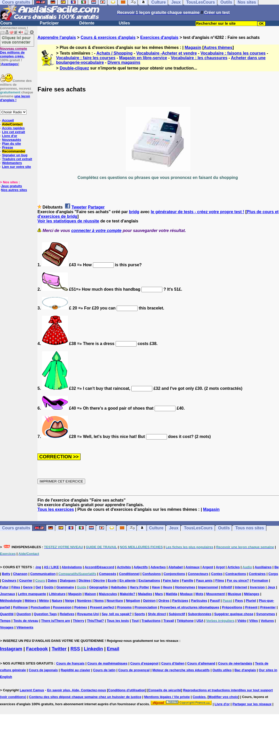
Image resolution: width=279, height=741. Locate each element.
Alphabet (176, 567)
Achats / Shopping (114, 53)
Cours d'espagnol (144, 663)
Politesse (20, 607)
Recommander (13, 151)
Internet (241, 587)
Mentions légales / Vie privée (167, 697)
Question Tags (45, 614)
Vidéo (241, 621)
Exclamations (149, 580)
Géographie (98, 587)
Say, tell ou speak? (117, 614)
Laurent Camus (32, 690)
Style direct (157, 614)
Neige (69, 600)
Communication (42, 574)
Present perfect (102, 607)
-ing (38, 567)
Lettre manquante (32, 594)
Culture (156, 528)
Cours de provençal (133, 670)
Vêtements (24, 627)
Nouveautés (11, 140)
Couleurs (9, 580)
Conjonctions (174, 574)
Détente (86, 23)
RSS (75, 648)
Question (24, 614)
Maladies (145, 594)
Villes (253, 621)
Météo (44, 600)
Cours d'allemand (201, 663)
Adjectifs (141, 567)
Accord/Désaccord (99, 567)
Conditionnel (129, 574)
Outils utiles (222, 670)
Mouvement (215, 594)
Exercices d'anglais (159, 37)
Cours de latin (104, 670)
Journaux (7, 594)
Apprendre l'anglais (56, 37)
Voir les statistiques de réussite (68, 221)
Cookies (199, 697)
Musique (234, 594)
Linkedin (93, 648)
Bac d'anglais (245, 670)
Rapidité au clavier (75, 670)
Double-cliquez (74, 68)
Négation (133, 600)
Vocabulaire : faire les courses (85, 58)
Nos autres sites (14, 190)
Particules (199, 600)
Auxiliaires (263, 567)
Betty (6, 574)
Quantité (7, 614)
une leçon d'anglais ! (15, 98)
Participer (49, 23)
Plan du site (11, 143)
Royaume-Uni (88, 614)
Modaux (186, 594)
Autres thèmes (218, 47)
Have (156, 587)
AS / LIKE (51, 567)
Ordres (164, 600)
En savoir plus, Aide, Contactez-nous (76, 690)
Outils (224, 528)
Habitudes (119, 587)
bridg (134, 212)
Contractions (235, 574)
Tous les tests (118, 621)
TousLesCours (198, 528)
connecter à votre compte (96, 230)
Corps (273, 574)
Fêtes (15, 587)
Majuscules (108, 594)
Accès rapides (13, 128)
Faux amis (204, 580)
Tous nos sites (249, 528)
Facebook (37, 648)
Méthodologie (11, 600)
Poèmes (80, 607)
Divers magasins (124, 62)
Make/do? (127, 594)
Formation (260, 580)
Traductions (151, 621)
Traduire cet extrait (17, 159)
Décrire (99, 580)
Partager (96, 207)
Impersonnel (208, 587)
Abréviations (72, 567)
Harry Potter (139, 587)
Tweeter (79, 207)
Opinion (149, 600)
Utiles (124, 23)
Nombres (84, 600)
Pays (239, 600)
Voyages (7, 627)
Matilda (171, 594)
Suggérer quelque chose (233, 614)
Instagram (11, 648)
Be (276, 567)
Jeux (173, 528)
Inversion (257, 587)
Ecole (112, 580)
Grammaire (65, 587)
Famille (187, 580)
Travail (168, 621)
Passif (215, 600)
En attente (127, 580)
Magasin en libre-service (143, 58)
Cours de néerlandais (235, 663)
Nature (57, 600)
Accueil (8, 120)
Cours (6, 23)
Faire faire (171, 580)
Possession (62, 607)
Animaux (193, 567)
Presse (7, 147)
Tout (135, 621)
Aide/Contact (12, 124)
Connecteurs (198, 574)
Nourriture (115, 600)
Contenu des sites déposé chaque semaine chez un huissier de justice (85, 697)
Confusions (151, 574)
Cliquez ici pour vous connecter (16, 39)
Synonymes (265, 614)
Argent (207, 567)
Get (38, 587)
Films (219, 580)
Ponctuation (40, 607)
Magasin (193, 47)
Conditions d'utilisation (126, 690)
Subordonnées (199, 614)
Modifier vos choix (223, 697)
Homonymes (185, 587)
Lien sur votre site (16, 167)
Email (113, 648)
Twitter (59, 648)
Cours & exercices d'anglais (108, 37)
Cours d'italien (173, 663)
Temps (5, 621)
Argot (220, 567)
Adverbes (158, 567)
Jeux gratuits (11, 186)
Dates (52, 580)
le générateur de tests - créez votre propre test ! (197, 212)
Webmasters (12, 163)
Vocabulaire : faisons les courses (233, 53)
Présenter (268, 607)
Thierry (78, 621)
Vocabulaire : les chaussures (199, 58)
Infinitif (226, 587)
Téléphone (185, 621)
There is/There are (55, 621)
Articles (233, 567)
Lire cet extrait (13, 132)
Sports (139, 614)
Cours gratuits (16, 528)
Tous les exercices (55, 509)
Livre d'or (9, 136)
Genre (28, 587)
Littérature (57, 594)
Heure (167, 587)
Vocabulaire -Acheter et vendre (166, 53)
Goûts (49, 587)
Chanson (20, 574)
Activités (124, 567)
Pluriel (251, 600)
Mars (159, 594)
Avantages (9, 64)
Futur (4, 587)
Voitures (267, 621)
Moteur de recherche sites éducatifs (181, 670)
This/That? (95, 621)
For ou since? (238, 580)
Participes (180, 600)
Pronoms (124, 607)
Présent (251, 607)
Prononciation (145, 607)
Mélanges (251, 594)
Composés (107, 574)
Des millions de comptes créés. (13, 52)
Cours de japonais (43, 670)
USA (199, 621)
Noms (99, 600)
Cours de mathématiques (107, 663)
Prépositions (232, 607)
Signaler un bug (14, 155)
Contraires (257, 574)
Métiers (30, 600)
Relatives (67, 614)
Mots (199, 594)
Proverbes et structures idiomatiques (189, 607)
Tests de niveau (25, 621)
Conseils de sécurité (164, 690)
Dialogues (68, 580)
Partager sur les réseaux (252, 704)
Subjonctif (177, 614)
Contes (216, 574)
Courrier (25, 580)
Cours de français (70, 663)
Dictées (84, 580)
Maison (90, 594)
